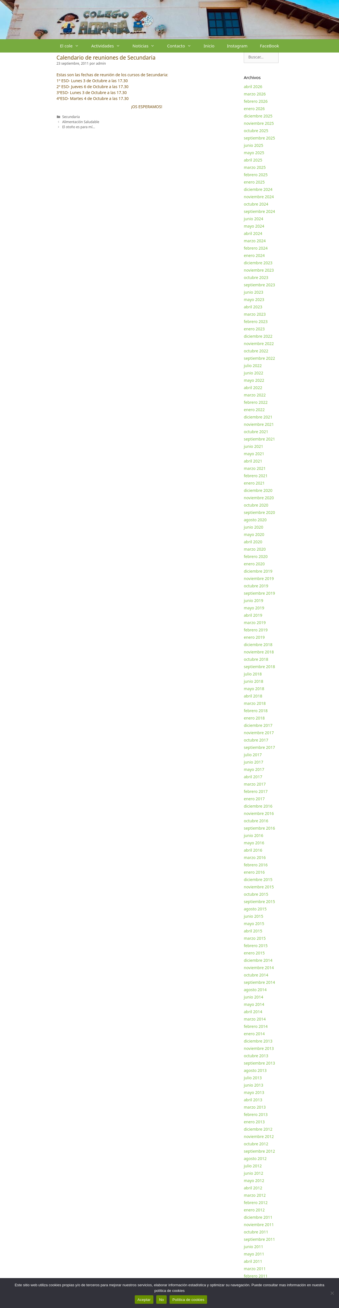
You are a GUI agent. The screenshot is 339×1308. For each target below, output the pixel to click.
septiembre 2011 (259, 1239)
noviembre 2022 (259, 343)
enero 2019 (254, 637)
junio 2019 (253, 600)
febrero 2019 (256, 630)
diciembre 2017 (258, 725)
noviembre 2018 (259, 652)
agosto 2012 (255, 1158)
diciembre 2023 (258, 262)
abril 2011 (253, 1261)
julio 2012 (253, 1166)
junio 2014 (253, 997)
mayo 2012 (254, 1180)
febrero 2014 (256, 1026)
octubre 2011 (256, 1232)
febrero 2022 (256, 402)
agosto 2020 (255, 519)
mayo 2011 (254, 1254)
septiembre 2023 (259, 284)
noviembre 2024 (259, 196)
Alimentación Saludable (80, 121)
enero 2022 (254, 409)
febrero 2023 (256, 321)
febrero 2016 (256, 864)
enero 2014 (254, 1033)
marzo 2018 (255, 703)
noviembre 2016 (259, 813)
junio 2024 (253, 218)
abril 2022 (253, 387)
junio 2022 (253, 373)
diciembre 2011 (258, 1217)
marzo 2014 (255, 1019)
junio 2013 (253, 1085)
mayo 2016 (254, 842)
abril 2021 (253, 461)
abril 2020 (253, 541)
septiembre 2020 (259, 512)
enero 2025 (254, 182)
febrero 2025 (256, 174)
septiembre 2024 (259, 211)
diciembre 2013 (258, 1041)
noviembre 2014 (259, 967)
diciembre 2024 (258, 189)
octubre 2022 (256, 351)
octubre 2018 (256, 659)
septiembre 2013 (259, 1063)
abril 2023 (253, 306)
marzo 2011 (255, 1268)
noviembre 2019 (259, 578)
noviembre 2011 (259, 1224)
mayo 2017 (254, 769)
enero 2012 (254, 1210)
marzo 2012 (255, 1195)
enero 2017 (254, 798)
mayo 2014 (254, 1004)
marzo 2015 (255, 938)
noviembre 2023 (259, 270)
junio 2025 (253, 145)
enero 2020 (254, 563)
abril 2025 (253, 160)
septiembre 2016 (259, 828)
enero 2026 (254, 108)
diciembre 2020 (258, 490)
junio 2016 (253, 835)
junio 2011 (253, 1246)
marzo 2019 (255, 622)
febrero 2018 (256, 710)
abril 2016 (253, 850)
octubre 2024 (256, 204)
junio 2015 (253, 916)
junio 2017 (253, 762)
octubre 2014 (256, 975)
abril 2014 (253, 1011)
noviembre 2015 (259, 887)
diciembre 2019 (258, 571)
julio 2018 (253, 674)
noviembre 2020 (259, 497)
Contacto (182, 46)
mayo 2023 (254, 299)
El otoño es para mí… (78, 127)
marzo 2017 (255, 784)
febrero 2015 (256, 945)
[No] (332, 1293)
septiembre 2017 (259, 747)
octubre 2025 (256, 130)
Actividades (108, 46)
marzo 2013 (255, 1107)
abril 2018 (253, 696)
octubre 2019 (256, 585)
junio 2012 (253, 1173)
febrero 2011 (256, 1276)
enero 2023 (254, 329)
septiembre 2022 (259, 358)
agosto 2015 (255, 909)
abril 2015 (253, 931)
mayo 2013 (254, 1092)
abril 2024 (253, 233)
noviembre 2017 (259, 732)
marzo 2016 (255, 857)
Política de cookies (188, 1300)
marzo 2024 (255, 240)
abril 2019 (253, 615)
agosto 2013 (255, 1070)
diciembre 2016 (258, 806)
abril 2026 (253, 86)
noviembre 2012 (259, 1136)
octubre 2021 (256, 431)
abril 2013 (253, 1099)
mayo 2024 (254, 226)
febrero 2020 (256, 556)
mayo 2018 (254, 688)
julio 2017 (253, 754)
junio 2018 (253, 681)
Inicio (209, 46)
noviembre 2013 (259, 1048)
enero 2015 (254, 953)
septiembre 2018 (259, 666)
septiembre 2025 (259, 138)
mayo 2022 (254, 380)
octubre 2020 (256, 505)
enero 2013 (254, 1121)
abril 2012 (253, 1188)
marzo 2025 (255, 167)
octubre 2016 (256, 820)
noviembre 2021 (259, 424)
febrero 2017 (256, 791)
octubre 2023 (256, 277)
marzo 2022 (255, 395)
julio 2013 (253, 1077)
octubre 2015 (256, 894)
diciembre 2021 (258, 417)
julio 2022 (253, 365)
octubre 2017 (256, 740)
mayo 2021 (254, 453)
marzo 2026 (255, 94)
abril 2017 (253, 776)
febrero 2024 (256, 248)
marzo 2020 (255, 549)
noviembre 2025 (259, 123)
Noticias (146, 46)
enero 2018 (254, 718)
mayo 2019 (254, 608)
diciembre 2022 (258, 336)
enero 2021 (254, 483)
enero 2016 (254, 872)
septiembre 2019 (259, 593)
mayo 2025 (254, 152)
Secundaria (71, 116)
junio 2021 (253, 446)
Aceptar (144, 1300)
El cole (72, 46)
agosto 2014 (255, 989)
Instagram (237, 46)
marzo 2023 (255, 314)
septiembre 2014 (259, 982)
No (161, 1300)
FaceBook (269, 46)
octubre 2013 (256, 1055)
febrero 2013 (256, 1114)
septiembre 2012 (259, 1151)
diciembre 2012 (258, 1129)
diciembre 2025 (258, 116)
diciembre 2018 (258, 644)
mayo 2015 (254, 923)
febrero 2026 (256, 101)
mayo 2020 (254, 534)
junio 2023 (253, 292)
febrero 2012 (256, 1202)
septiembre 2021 (259, 439)
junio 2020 (253, 527)
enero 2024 (254, 255)
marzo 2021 (255, 468)
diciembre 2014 (258, 960)
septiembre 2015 (259, 901)
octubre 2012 (256, 1143)
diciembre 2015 (258, 879)
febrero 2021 (256, 475)
